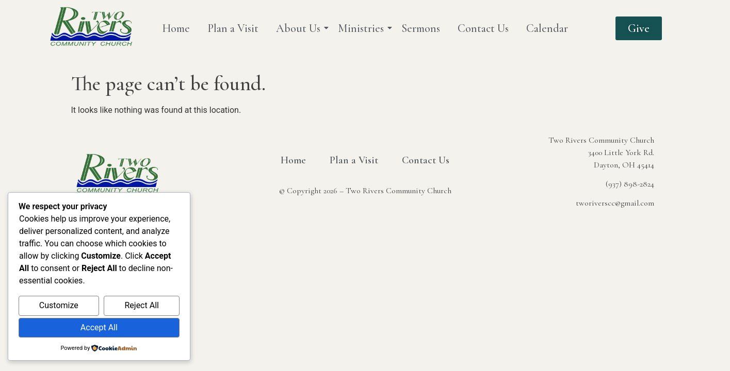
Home (176, 28)
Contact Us (483, 28)
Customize (58, 305)
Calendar (547, 28)
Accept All (99, 327)
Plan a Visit (232, 28)
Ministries (362, 28)
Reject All (141, 305)
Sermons (420, 28)
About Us (300, 28)
